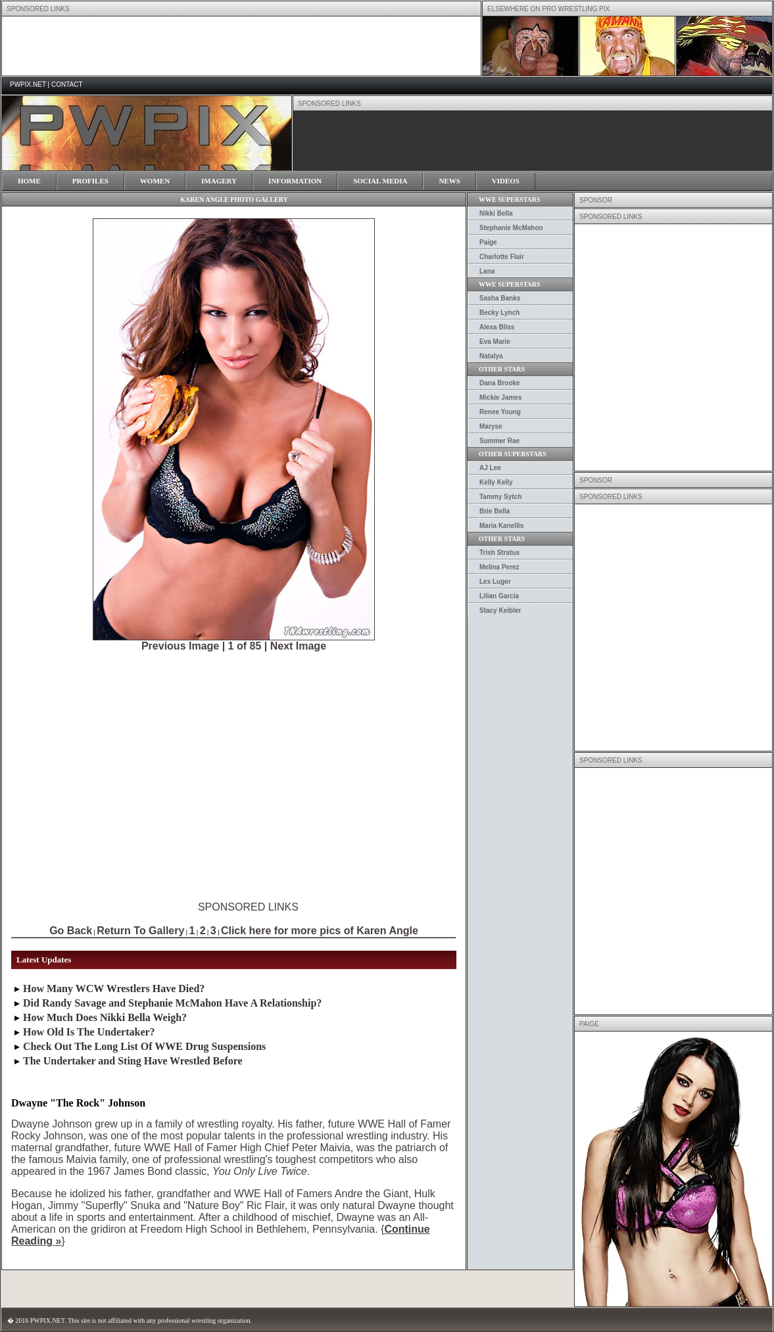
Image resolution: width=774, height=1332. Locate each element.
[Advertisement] (144, 347)
